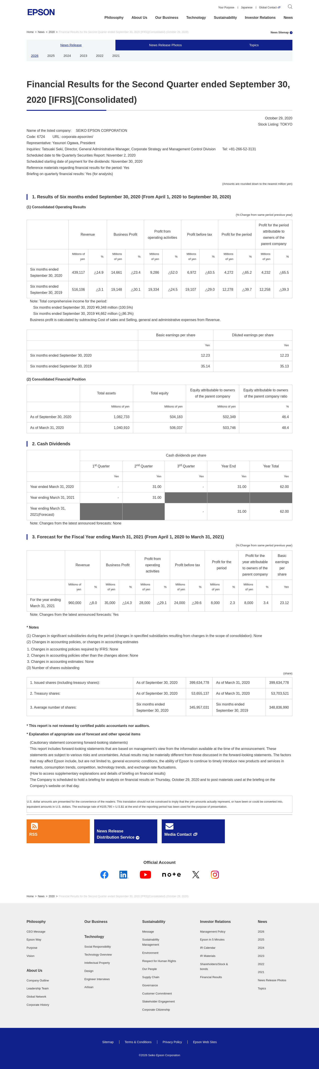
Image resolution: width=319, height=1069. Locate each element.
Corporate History (38, 1004)
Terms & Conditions (138, 1042)
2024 (67, 55)
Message (148, 931)
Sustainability (225, 17)
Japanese (247, 7)
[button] (44, 922)
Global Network (36, 996)
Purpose (32, 947)
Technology (196, 17)
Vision (30, 956)
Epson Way (34, 939)
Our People (149, 969)
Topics (254, 45)
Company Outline (38, 980)
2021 (116, 55)
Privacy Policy (172, 1042)
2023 (83, 55)
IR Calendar (207, 947)
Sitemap (107, 1042)
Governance (150, 985)
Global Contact (268, 7)
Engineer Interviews (97, 979)
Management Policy (212, 931)
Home (30, 32)
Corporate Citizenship (156, 1009)
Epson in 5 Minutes (212, 939)
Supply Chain (150, 977)
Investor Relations (260, 17)
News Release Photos (165, 45)
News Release (71, 45)
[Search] (290, 7)
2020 (52, 32)
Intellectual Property (97, 962)
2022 (99, 55)
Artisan (88, 987)
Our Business (166, 17)
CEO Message (36, 931)
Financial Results (211, 977)
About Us (139, 17)
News (288, 17)
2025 (50, 55)
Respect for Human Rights (159, 961)
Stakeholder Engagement (158, 1001)
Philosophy (114, 17)
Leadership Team (38, 988)
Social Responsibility (97, 946)
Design (88, 971)
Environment (150, 952)
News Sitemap (280, 32)
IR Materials (207, 956)
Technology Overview (98, 954)
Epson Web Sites (205, 1042)
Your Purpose (226, 7)
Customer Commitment (157, 993)
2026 (34, 55)
